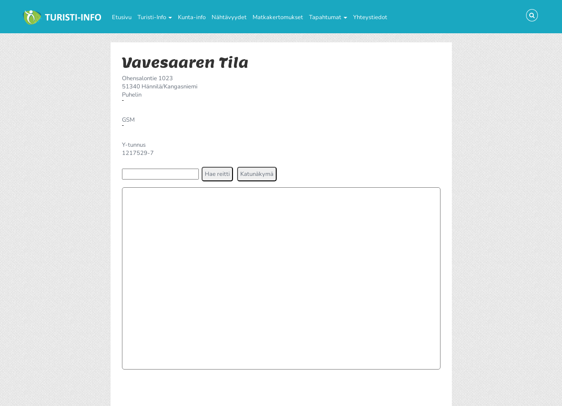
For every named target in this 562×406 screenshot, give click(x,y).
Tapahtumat (328, 17)
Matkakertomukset (278, 17)
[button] (217, 174)
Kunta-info (192, 17)
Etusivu (122, 17)
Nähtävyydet (229, 17)
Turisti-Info (154, 17)
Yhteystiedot (370, 17)
